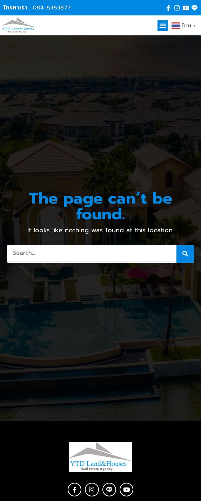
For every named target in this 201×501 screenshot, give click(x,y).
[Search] (185, 254)
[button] (163, 25)
